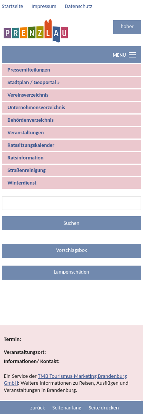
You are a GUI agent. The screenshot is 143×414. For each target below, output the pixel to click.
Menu (119, 55)
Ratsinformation (25, 157)
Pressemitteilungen (29, 70)
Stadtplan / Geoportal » (34, 82)
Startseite (12, 6)
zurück (37, 407)
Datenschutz (78, 6)
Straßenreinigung (27, 170)
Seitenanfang (66, 407)
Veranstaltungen (26, 132)
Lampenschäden (71, 272)
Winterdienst (22, 183)
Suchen (71, 223)
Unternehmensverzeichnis (36, 107)
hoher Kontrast (127, 28)
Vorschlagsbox (71, 250)
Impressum (44, 6)
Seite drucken (103, 407)
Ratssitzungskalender (31, 145)
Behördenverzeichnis (31, 120)
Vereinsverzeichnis (28, 95)
